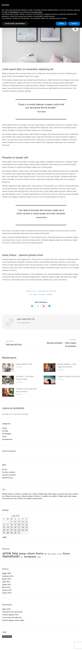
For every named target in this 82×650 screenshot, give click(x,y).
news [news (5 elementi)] (49, 554)
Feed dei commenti (9, 475)
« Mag (4, 537)
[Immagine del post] (8, 367)
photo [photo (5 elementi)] (54, 554)
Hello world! (6, 609)
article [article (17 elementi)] (6, 553)
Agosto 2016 (6, 579)
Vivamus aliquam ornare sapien (13, 620)
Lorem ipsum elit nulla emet (12, 617)
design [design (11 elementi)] (22, 553)
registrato (11, 414)
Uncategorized (7, 439)
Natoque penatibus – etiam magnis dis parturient (67, 365)
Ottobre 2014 (6, 593)
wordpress (49, 294)
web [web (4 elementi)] (22, 557)
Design (4, 428)
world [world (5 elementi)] (39, 557)
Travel (34, 291)
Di (42, 291)
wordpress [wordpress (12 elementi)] (30, 557)
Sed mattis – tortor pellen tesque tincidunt (25, 377)
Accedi (4, 469)
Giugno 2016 (6, 584)
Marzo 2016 (6, 587)
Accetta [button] (74, 23)
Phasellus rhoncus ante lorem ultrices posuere (26, 390)
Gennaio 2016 (7, 590)
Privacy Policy (7, 636)
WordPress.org (7, 478)
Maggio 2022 (6, 573)
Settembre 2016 (7, 576)
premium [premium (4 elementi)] (59, 554)
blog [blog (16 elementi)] (15, 553)
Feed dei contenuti (8, 472)
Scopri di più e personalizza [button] (15, 23)
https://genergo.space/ (23, 322)
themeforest (42, 294)
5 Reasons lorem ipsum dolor (12, 612)
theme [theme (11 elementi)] (66, 553)
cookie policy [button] (38, 12)
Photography (6, 434)
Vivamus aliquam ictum (24, 364)
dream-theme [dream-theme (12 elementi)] (35, 553)
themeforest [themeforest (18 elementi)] (11, 556)
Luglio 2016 (6, 582)
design (35, 294)
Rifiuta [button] (61, 23)
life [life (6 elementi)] (45, 554)
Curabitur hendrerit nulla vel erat (69, 376)
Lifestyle (5, 431)
